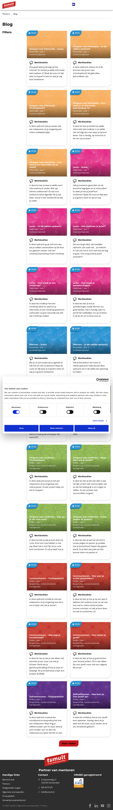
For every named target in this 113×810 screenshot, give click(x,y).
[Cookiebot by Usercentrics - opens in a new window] (98, 380)
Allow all (91, 428)
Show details (98, 421)
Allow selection (56, 428)
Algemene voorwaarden (28, 805)
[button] (69, 743)
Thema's (6, 14)
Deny (21, 428)
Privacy (44, 805)
